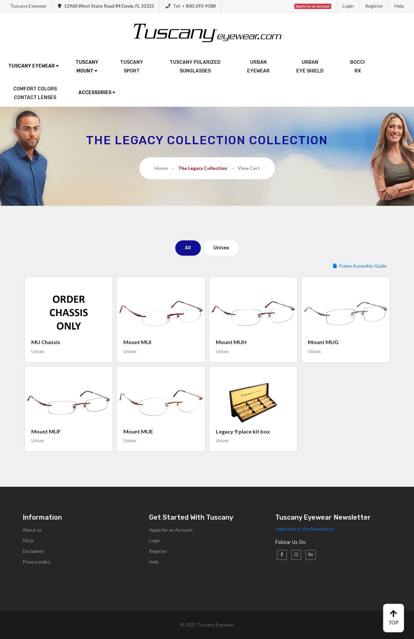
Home (161, 168)
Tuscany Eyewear (33, 66)
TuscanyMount (86, 67)
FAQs (28, 540)
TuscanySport (131, 67)
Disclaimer (33, 551)
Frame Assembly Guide (360, 266)
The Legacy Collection (202, 168)
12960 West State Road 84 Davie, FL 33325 (109, 6)
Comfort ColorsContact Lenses (35, 93)
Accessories (96, 92)
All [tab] (188, 248)
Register (374, 6)
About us (32, 530)
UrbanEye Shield (310, 67)
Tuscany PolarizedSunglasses (195, 67)
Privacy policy (37, 562)
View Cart (249, 168)
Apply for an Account (171, 530)
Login (348, 6)
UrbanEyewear (258, 67)
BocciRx (357, 67)
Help (399, 6)
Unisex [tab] (221, 248)
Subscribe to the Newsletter (305, 529)
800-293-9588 (201, 6)
